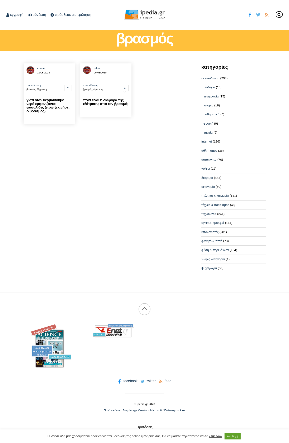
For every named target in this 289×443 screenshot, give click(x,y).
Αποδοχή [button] (232, 436)
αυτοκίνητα (209, 159)
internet (206, 141)
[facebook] (250, 14)
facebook (127, 381)
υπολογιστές (210, 232)
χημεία (208, 132)
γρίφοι (205, 168)
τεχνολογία (208, 214)
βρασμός (31, 89)
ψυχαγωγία (209, 268)
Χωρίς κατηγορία (213, 259)
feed (164, 381)
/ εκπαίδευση (34, 85)
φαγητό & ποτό (211, 241)
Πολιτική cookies (174, 410)
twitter (148, 381)
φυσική (208, 123)
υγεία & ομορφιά (212, 223)
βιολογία (209, 87)
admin (41, 68)
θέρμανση (42, 89)
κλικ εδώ (215, 436)
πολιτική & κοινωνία (215, 195)
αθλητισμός (209, 150)
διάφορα (207, 177)
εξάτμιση (97, 89)
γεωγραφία (211, 96)
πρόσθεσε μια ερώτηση (70, 15)
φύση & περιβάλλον (215, 250)
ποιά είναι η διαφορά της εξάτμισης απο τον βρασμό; (105, 102)
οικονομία (208, 186)
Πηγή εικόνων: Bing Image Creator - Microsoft (133, 410)
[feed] (266, 14)
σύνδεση (37, 15)
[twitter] (258, 14)
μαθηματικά (211, 114)
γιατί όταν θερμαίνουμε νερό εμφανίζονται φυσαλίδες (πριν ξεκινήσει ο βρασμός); (48, 105)
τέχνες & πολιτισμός (215, 205)
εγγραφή (15, 15)
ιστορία (208, 105)
